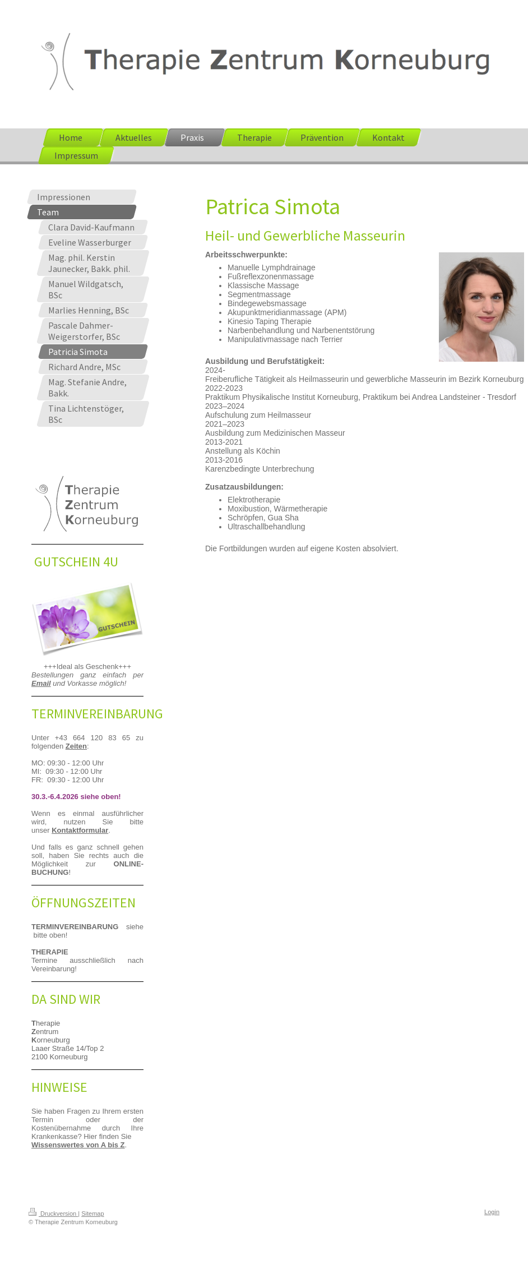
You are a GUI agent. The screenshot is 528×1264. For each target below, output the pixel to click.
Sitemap (92, 1213)
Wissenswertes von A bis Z (78, 1145)
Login (491, 1211)
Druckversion (53, 1213)
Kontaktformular (80, 830)
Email (41, 683)
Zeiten (76, 746)
